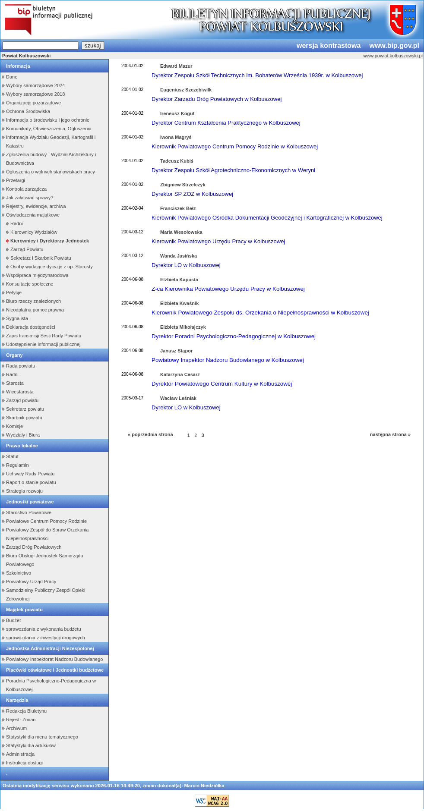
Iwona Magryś (176, 137)
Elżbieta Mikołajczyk (183, 327)
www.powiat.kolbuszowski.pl (393, 55)
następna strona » (390, 434)
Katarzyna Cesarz (180, 374)
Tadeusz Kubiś (176, 160)
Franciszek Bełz (178, 208)
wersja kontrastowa (329, 45)
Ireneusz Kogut (177, 113)
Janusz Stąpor (176, 350)
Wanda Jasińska (178, 255)
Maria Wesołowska (181, 232)
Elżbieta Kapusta (179, 279)
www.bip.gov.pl (394, 45)
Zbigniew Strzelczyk (183, 184)
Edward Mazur (176, 66)
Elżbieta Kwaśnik (179, 303)
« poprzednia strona (150, 434)
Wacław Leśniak (178, 398)
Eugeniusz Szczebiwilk (186, 89)
